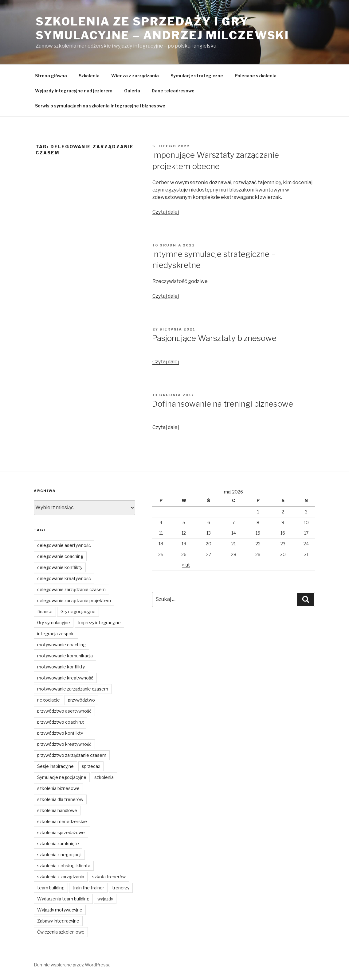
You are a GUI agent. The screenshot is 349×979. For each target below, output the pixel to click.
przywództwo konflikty (60, 733)
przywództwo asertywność (64, 711)
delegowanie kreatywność (64, 578)
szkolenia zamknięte (58, 843)
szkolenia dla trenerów (60, 799)
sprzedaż (91, 766)
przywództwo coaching (60, 722)
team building (51, 887)
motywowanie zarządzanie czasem (72, 688)
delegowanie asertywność (64, 545)
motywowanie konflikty (61, 666)
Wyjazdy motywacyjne (59, 909)
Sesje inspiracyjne (55, 766)
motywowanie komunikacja (65, 655)
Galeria (132, 90)
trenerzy (120, 887)
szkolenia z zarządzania (60, 876)
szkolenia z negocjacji (59, 854)
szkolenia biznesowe (58, 788)
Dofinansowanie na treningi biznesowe (222, 403)
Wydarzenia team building (63, 898)
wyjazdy (105, 898)
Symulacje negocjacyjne (61, 777)
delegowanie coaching (60, 556)
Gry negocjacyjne (78, 611)
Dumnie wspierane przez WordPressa (72, 964)
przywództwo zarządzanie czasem (71, 755)
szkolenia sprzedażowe (61, 832)
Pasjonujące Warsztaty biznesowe (214, 338)
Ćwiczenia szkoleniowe (60, 931)
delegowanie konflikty (59, 567)
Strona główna (51, 75)
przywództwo (81, 699)
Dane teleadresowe (173, 90)
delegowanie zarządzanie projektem (74, 600)
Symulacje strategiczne (197, 75)
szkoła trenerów (109, 876)
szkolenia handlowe (57, 810)
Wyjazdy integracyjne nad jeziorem (73, 90)
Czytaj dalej (165, 212)
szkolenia (104, 777)
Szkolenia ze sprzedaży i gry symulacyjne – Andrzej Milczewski (162, 28)
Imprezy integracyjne (99, 622)
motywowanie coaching (61, 644)
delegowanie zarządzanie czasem (71, 589)
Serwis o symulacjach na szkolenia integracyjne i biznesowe (100, 105)
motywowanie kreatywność (65, 677)
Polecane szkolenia (255, 75)
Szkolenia (89, 75)
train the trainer (88, 887)
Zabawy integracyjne (58, 920)
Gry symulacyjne (53, 622)
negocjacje (48, 699)
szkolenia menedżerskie (62, 821)
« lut (186, 564)
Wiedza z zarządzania (135, 75)
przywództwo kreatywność (64, 744)
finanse (45, 611)
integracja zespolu (56, 633)
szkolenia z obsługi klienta (63, 865)
